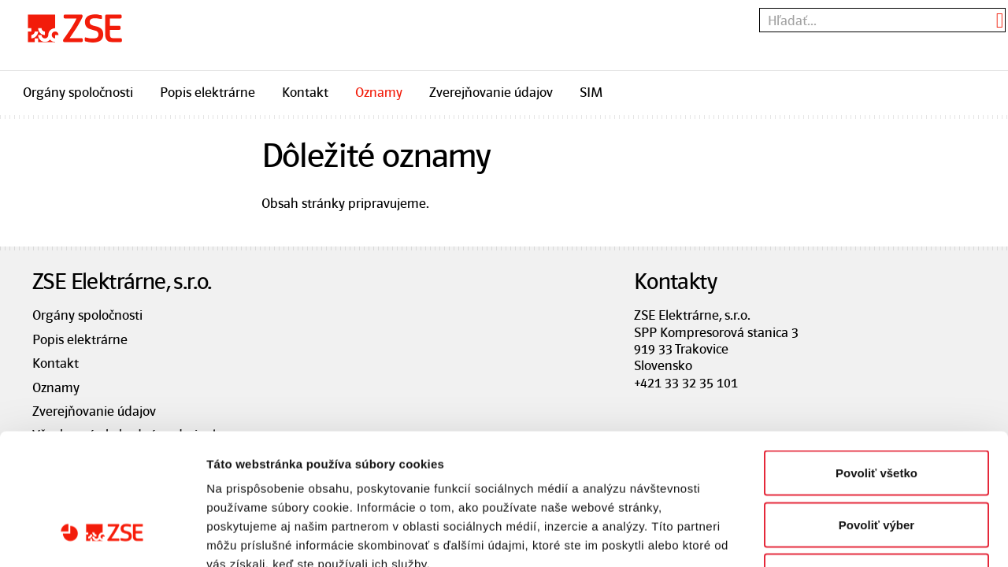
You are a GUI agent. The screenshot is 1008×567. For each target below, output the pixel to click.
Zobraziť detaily (823, 536)
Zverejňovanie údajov (491, 92)
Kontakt (305, 92)
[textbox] (882, 20)
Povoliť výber (876, 412)
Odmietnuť (876, 463)
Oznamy (378, 92)
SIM (591, 92)
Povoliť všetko (876, 360)
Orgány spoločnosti (78, 92)
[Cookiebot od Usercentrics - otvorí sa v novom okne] (102, 536)
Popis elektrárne (207, 92)
